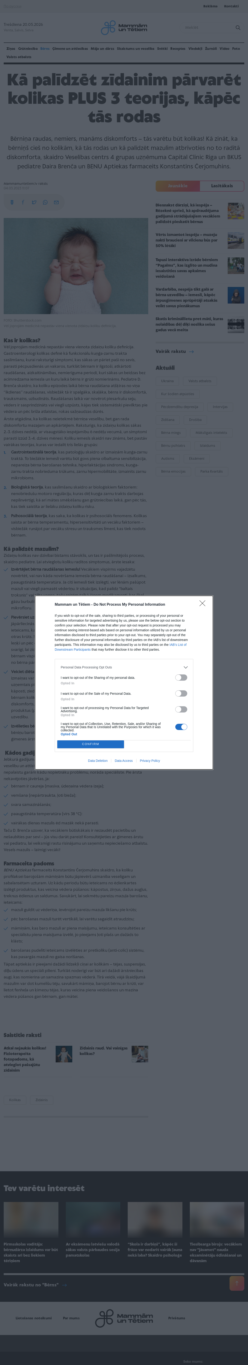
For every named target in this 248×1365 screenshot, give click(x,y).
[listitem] (124, 667)
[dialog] (124, 682)
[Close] (204, 604)
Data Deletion (98, 761)
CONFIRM (90, 744)
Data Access (124, 761)
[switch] (181, 677)
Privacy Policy (150, 761)
